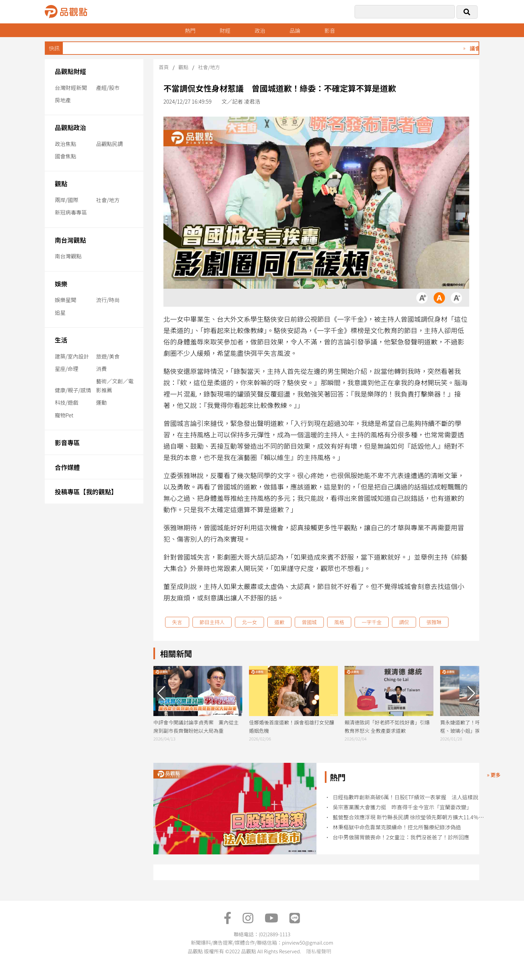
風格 (339, 622)
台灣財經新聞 (71, 88)
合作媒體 (67, 466)
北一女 (249, 622)
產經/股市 (108, 88)
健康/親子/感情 (73, 390)
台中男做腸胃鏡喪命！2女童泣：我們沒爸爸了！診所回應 (401, 837)
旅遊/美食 (108, 356)
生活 (61, 339)
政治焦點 (65, 144)
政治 (260, 30)
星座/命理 (66, 369)
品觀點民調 (109, 144)
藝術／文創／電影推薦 (115, 385)
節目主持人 (212, 622)
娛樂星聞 (65, 300)
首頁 (164, 67)
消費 (101, 369)
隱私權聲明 (318, 951)
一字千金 (372, 622)
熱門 (190, 30)
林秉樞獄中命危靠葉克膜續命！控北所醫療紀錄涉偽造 (397, 827)
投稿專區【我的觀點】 (86, 491)
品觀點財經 (70, 71)
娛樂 (61, 283)
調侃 (404, 622)
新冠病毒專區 (71, 212)
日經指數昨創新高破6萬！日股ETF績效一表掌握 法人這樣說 (406, 797)
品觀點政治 (70, 127)
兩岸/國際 (66, 200)
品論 (294, 30)
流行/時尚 (108, 300)
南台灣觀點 (70, 239)
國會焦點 (65, 156)
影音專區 (67, 442)
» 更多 (494, 774)
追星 (60, 312)
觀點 (61, 183)
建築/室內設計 (72, 356)
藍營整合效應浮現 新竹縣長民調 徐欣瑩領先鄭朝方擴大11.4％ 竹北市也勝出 (409, 817)
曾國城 (309, 622)
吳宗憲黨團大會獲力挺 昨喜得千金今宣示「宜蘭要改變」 (402, 807)
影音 (329, 30)
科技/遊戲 (66, 402)
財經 (225, 30)
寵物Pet (64, 415)
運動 (101, 402)
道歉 (279, 622)
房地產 (63, 100)
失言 (177, 622)
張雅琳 (433, 622)
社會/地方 (108, 200)
